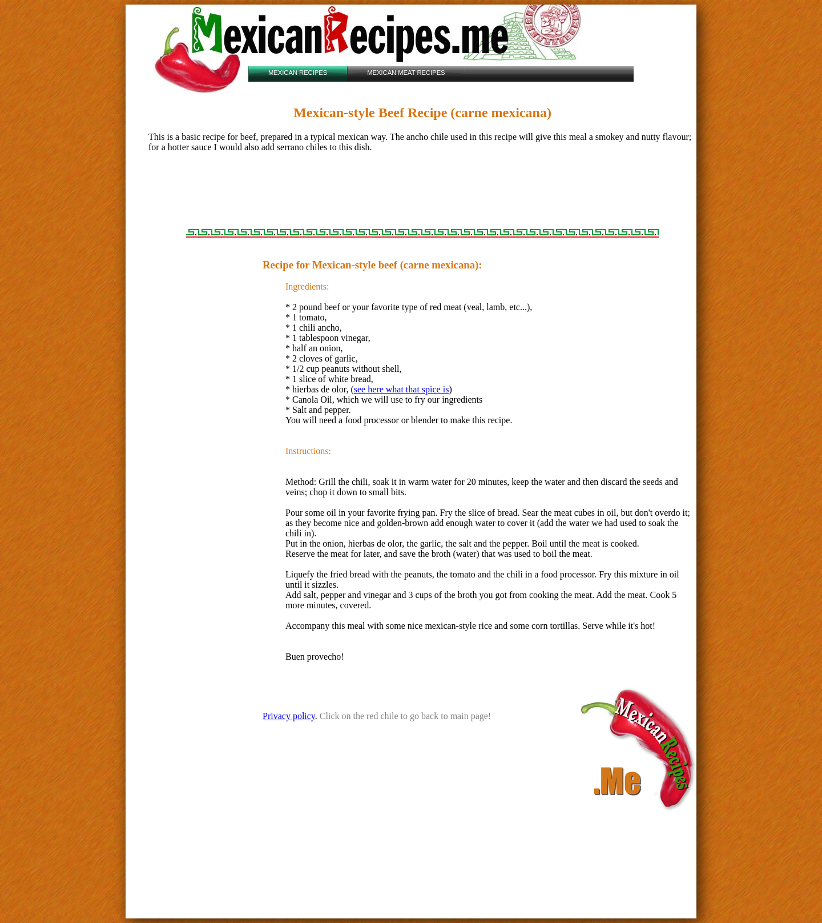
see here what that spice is (401, 389)
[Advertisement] (422, 197)
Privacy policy (289, 716)
